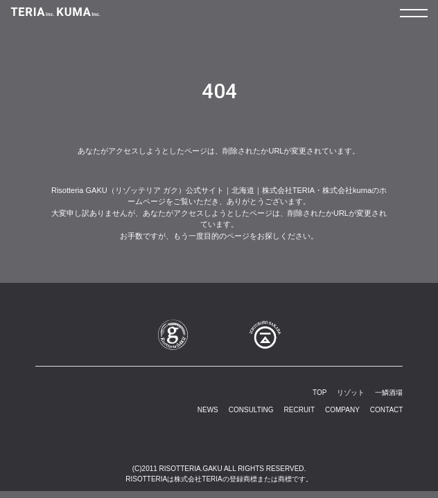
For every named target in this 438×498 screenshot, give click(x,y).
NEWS (208, 410)
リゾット (351, 392)
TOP (319, 392)
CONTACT (386, 410)
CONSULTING (251, 410)
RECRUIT (299, 410)
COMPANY (342, 410)
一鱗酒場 (389, 392)
